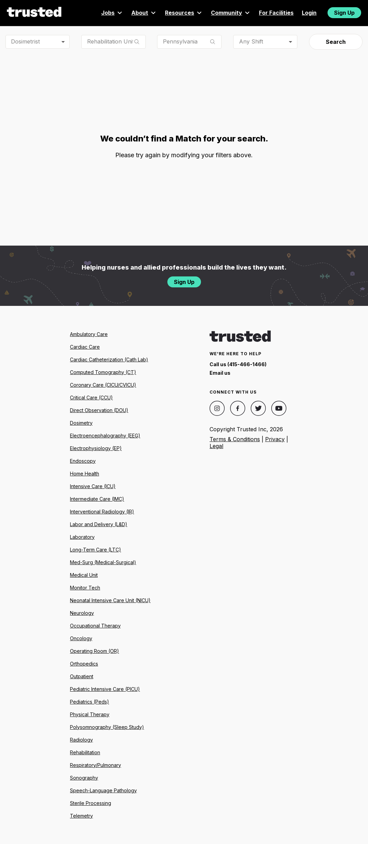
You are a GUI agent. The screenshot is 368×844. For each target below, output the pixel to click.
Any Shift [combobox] (251, 41)
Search (336, 41)
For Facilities (276, 12)
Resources (184, 12)
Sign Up (344, 12)
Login (309, 12)
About (144, 12)
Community (231, 12)
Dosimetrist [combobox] (25, 41)
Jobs (112, 12)
